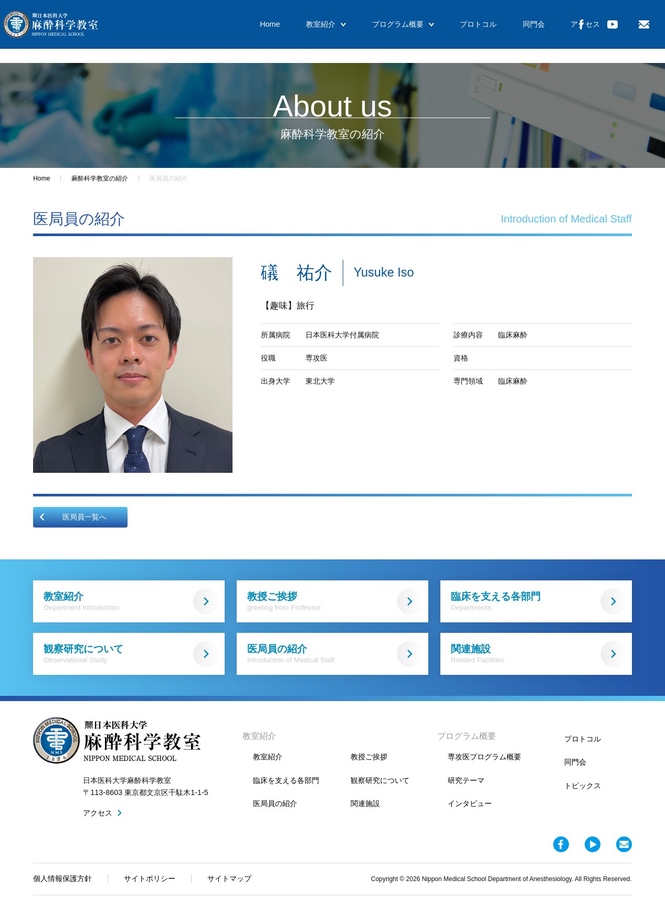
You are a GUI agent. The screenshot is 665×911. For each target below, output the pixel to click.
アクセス (545, 31)
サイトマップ (229, 878)
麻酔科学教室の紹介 (99, 178)
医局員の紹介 (335, 654)
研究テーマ (466, 780)
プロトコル (447, 31)
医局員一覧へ (72, 517)
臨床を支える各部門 (539, 601)
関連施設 (539, 654)
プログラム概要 (376, 31)
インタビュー (470, 803)
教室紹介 (304, 31)
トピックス (582, 785)
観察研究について (131, 654)
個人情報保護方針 (62, 878)
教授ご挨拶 (335, 601)
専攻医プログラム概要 (484, 757)
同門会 (498, 31)
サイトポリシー (149, 878)
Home (252, 31)
